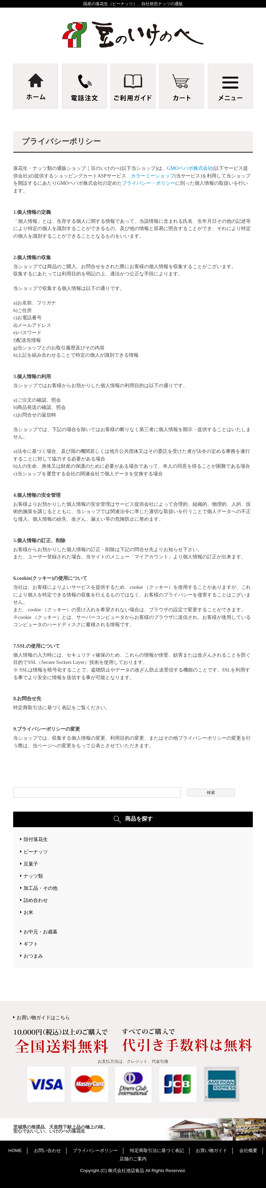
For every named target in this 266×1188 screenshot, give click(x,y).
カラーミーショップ (153, 176)
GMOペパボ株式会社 (190, 168)
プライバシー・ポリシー (148, 183)
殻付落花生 (36, 839)
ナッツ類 (33, 876)
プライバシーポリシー (95, 1150)
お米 (28, 912)
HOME (15, 1150)
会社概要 (248, 1150)
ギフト (31, 944)
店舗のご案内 (133, 1158)
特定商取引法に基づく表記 (157, 1150)
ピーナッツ (36, 852)
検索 (211, 792)
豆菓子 (31, 864)
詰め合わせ (36, 900)
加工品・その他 (40, 888)
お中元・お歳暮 (40, 931)
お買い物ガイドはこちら (43, 1017)
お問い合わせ (47, 1150)
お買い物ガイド (211, 1150)
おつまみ (33, 956)
